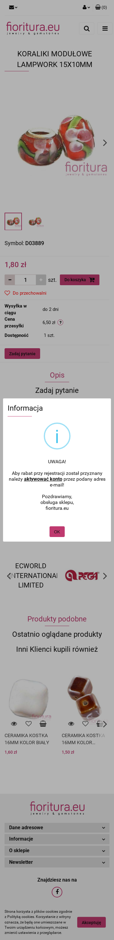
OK (57, 514)
